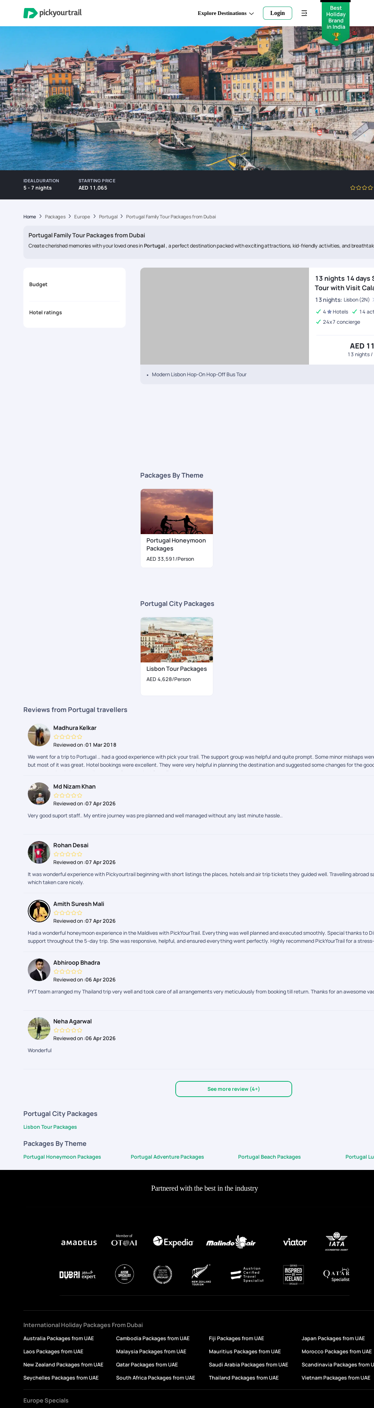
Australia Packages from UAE (58, 1338)
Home (29, 217)
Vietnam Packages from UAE (336, 1377)
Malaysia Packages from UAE (151, 1351)
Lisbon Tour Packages (50, 1126)
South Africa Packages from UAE (155, 1377)
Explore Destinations (226, 13)
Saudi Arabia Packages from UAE (248, 1364)
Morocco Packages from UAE (337, 1351)
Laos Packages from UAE (53, 1351)
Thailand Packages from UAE (244, 1377)
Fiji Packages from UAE (236, 1338)
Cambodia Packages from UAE (153, 1338)
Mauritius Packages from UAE (245, 1351)
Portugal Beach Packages (269, 1156)
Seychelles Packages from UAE (61, 1377)
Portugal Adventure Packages (167, 1156)
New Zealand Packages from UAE (63, 1364)
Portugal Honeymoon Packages (62, 1156)
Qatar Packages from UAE (147, 1364)
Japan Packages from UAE (333, 1338)
